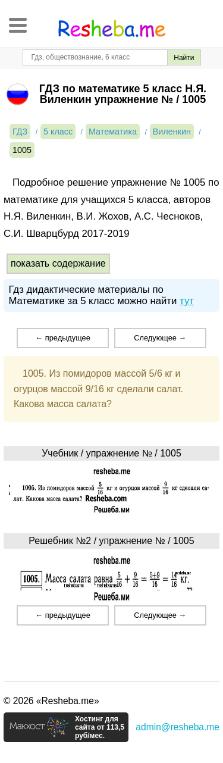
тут (187, 301)
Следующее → (160, 337)
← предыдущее (62, 337)
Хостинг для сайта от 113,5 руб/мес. (99, 727)
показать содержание (58, 263)
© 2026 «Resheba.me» (51, 701)
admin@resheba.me (177, 727)
